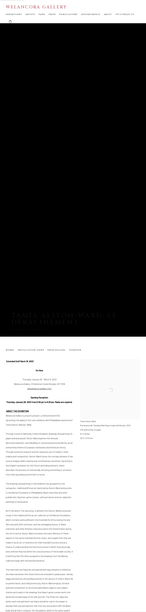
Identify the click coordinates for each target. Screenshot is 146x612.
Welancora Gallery (36, 7)
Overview (75, 350)
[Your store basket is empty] (10, 22)
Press (52, 14)
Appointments (90, 14)
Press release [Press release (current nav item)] (56, 350)
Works (10, 350)
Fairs (42, 14)
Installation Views (31, 350)
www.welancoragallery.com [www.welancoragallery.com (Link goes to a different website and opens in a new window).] (39, 388)
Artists (30, 14)
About (108, 14)
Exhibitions (14, 14)
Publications (68, 14)
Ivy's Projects (125, 14)
